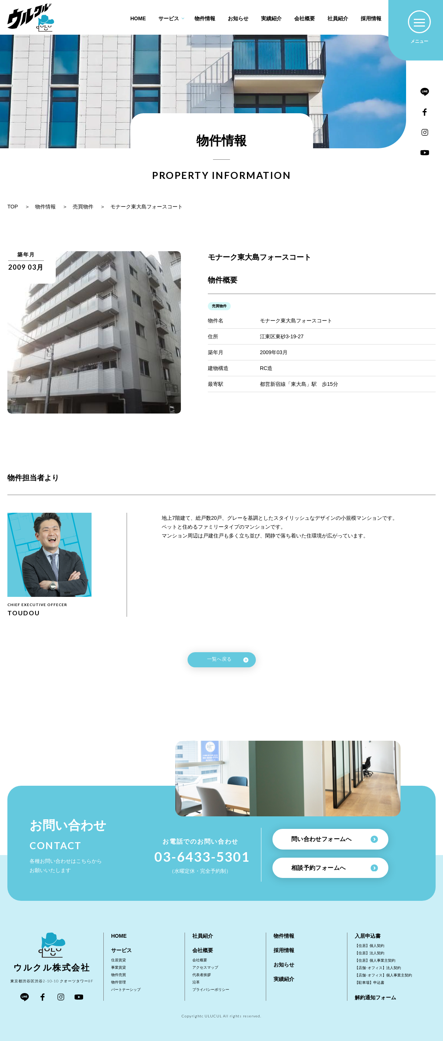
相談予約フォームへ (334, 868)
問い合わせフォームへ (334, 839)
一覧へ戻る (227, 659)
